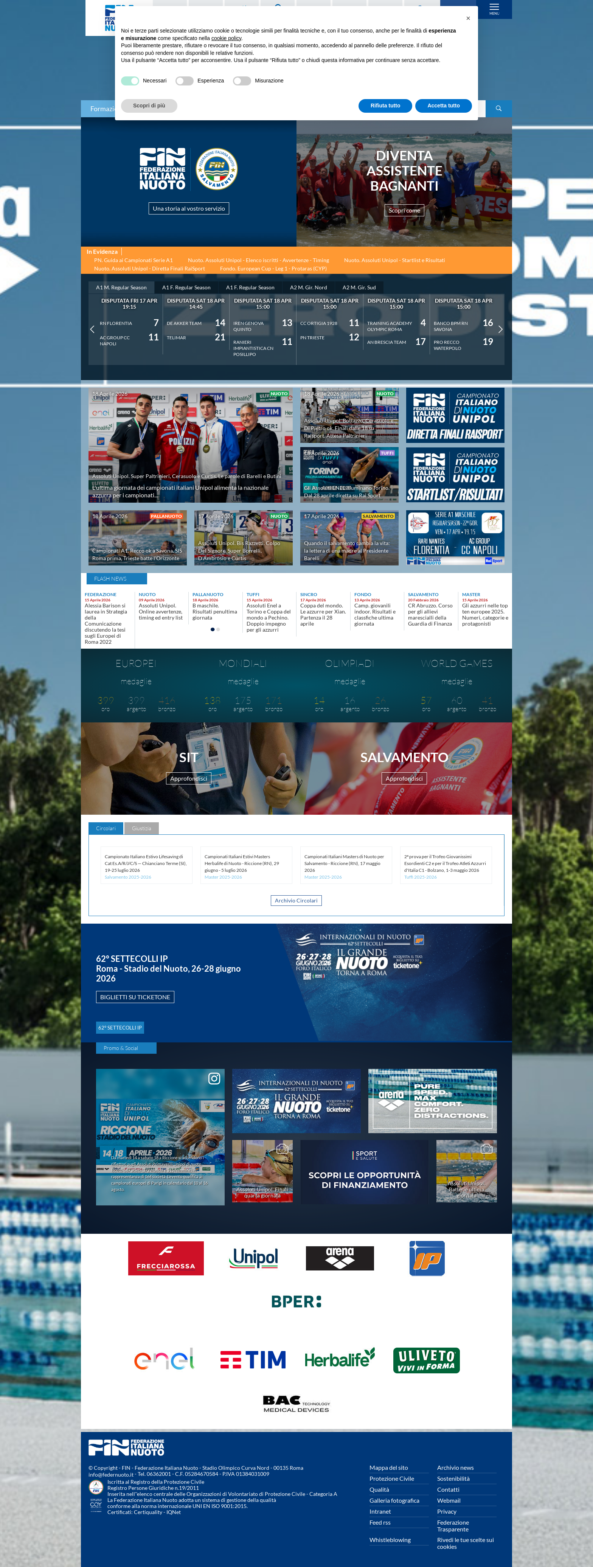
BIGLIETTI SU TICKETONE (149, 1000)
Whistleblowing (390, 1539)
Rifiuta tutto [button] (386, 105)
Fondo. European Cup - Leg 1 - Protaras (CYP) (273, 270)
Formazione (107, 108)
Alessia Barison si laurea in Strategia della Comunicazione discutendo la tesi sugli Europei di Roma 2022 (106, 625)
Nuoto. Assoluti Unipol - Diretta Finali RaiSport (149, 270)
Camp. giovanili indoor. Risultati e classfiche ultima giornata (375, 616)
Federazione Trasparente (453, 1526)
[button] (468, 18)
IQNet (173, 1512)
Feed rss (380, 1522)
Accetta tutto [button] (443, 105)
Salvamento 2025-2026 (128, 880)
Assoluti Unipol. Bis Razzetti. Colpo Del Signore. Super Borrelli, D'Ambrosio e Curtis (241, 551)
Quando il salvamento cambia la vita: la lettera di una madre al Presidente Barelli (345, 551)
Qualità (379, 1489)
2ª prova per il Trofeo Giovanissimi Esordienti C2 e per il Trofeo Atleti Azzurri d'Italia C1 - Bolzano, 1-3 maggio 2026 (445, 866)
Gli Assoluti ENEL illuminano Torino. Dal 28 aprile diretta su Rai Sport (347, 489)
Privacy (446, 1511)
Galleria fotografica (394, 1500)
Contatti (448, 1489)
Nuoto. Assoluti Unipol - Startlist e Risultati (394, 261)
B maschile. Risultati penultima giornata (214, 613)
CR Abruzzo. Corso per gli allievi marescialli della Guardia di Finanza (430, 616)
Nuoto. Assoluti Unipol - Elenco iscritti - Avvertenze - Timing (258, 261)
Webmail (449, 1500)
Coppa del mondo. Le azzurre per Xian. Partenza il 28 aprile (323, 616)
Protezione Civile (391, 1478)
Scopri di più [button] (149, 105)
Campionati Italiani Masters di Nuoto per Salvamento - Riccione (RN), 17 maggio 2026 (344, 866)
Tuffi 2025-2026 (420, 880)
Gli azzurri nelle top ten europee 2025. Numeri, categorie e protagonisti (485, 616)
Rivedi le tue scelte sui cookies (465, 1543)
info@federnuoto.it (111, 1474)
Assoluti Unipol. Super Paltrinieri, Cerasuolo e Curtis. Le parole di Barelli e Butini (188, 471)
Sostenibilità (453, 1478)
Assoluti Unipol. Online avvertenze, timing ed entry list (161, 613)
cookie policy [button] (226, 38)
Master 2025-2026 (223, 880)
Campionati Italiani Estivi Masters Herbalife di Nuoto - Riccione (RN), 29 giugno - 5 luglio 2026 (242, 866)
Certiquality (148, 1512)
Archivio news (455, 1467)
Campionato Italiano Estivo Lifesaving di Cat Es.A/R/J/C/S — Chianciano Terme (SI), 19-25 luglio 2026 (146, 866)
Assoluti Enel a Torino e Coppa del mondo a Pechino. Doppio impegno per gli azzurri (269, 619)
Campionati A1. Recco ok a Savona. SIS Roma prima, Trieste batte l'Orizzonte (137, 551)
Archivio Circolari (296, 904)
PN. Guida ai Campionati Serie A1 (133, 261)
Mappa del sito (388, 1467)
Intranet (380, 1511)
